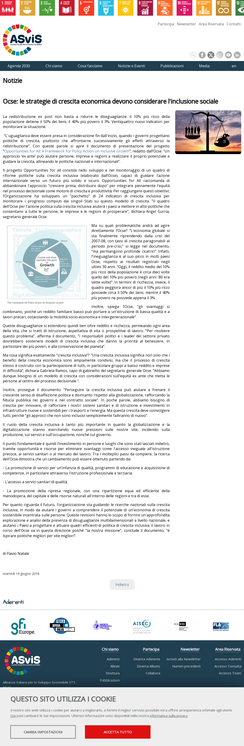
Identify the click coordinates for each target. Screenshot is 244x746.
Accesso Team (230, 673)
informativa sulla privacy (169, 716)
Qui (13, 716)
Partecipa (166, 23)
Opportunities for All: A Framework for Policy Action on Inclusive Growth (66, 151)
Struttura (113, 673)
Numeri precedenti (186, 666)
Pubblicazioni (110, 680)
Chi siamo (110, 649)
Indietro (122, 584)
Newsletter (186, 23)
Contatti (234, 23)
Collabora (153, 673)
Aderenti (113, 659)
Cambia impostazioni (46, 732)
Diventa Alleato (148, 666)
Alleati (115, 666)
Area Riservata (211, 23)
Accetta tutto (130, 732)
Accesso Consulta (227, 666)
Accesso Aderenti (228, 659)
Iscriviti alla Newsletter (183, 659)
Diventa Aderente (146, 659)
